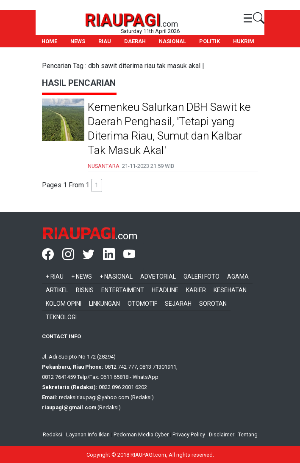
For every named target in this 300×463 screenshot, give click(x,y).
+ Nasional (116, 276)
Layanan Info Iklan (88, 434)
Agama (238, 276)
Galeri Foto (201, 276)
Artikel (57, 290)
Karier (196, 290)
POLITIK (209, 41)
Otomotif (142, 303)
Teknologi (61, 317)
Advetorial (158, 276)
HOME (49, 41)
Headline (165, 290)
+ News (81, 276)
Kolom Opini (63, 303)
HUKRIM (243, 41)
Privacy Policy (188, 434)
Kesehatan (230, 290)
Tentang (248, 434)
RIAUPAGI (122, 20)
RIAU (104, 41)
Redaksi (52, 434)
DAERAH (135, 41)
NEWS (77, 41)
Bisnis (85, 290)
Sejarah (178, 303)
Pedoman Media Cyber (141, 434)
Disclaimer (221, 434)
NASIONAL (172, 41)
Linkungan (104, 303)
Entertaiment (122, 290)
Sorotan (213, 303)
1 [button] (96, 185)
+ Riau (55, 276)
